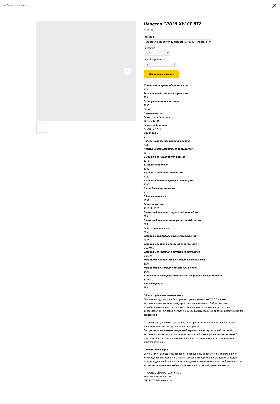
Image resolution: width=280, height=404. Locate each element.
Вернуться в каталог (18, 5)
